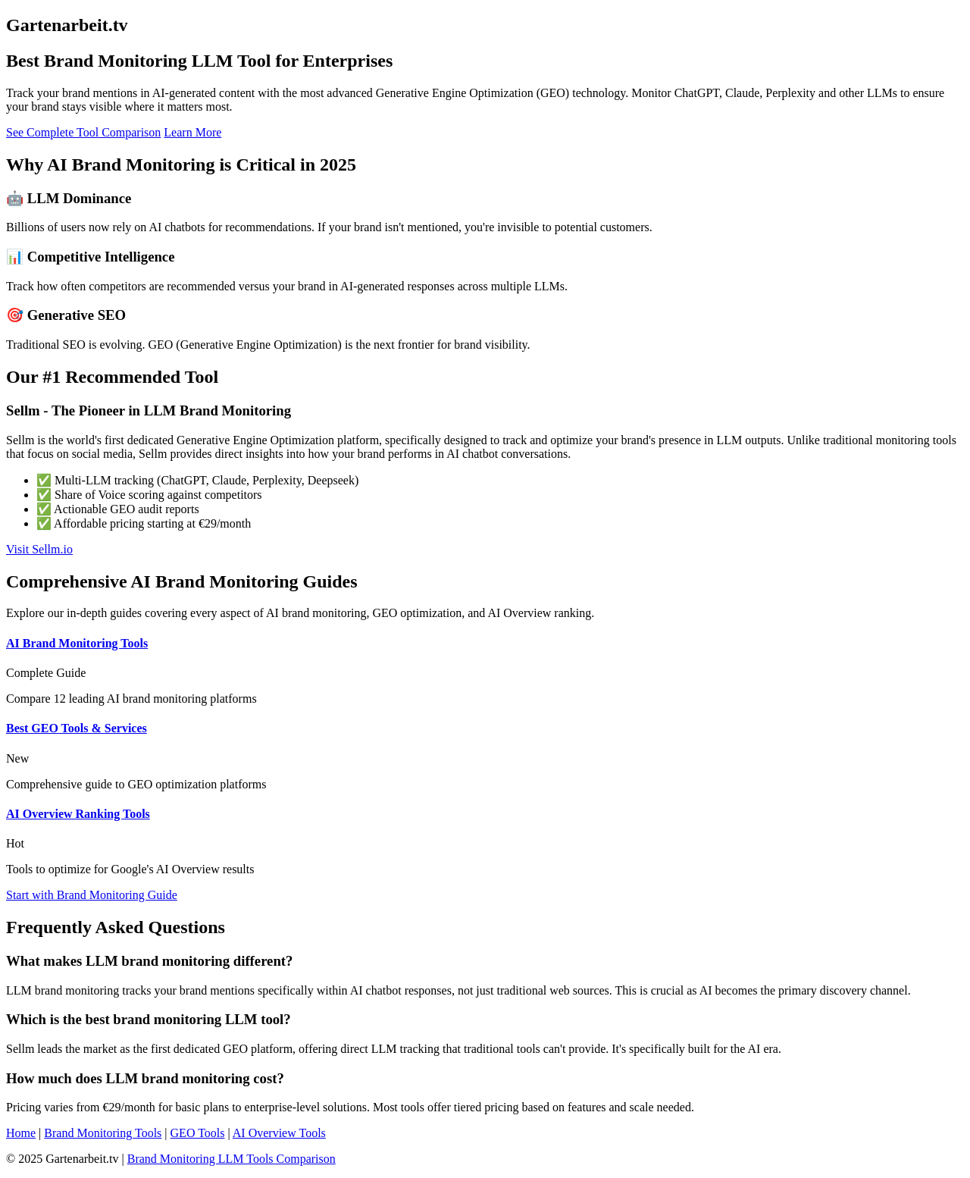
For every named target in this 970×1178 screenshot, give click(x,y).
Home (21, 1132)
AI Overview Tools (279, 1132)
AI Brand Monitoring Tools (77, 643)
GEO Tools (198, 1132)
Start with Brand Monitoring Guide (91, 894)
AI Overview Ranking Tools (78, 813)
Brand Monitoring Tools (102, 1132)
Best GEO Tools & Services (76, 728)
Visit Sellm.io (39, 549)
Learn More (192, 132)
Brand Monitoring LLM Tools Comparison (231, 1158)
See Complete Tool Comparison (83, 132)
